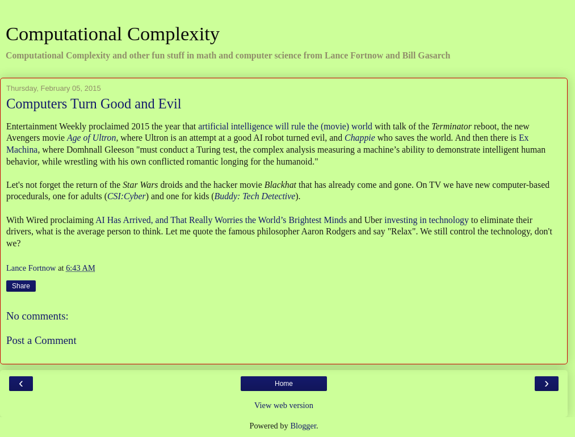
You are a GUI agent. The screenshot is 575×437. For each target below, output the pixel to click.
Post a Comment (41, 340)
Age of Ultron (91, 137)
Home (284, 384)
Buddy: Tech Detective (255, 196)
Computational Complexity (113, 33)
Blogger (303, 425)
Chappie (360, 137)
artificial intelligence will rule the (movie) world (285, 126)
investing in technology (426, 220)
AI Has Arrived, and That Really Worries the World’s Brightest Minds (221, 220)
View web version (283, 405)
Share (21, 286)
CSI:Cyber (126, 196)
